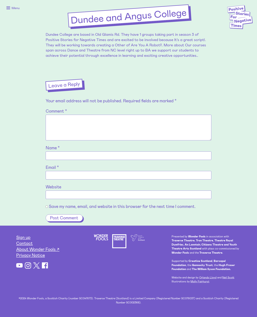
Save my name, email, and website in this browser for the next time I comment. (122, 206)
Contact (24, 243)
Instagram (28, 265)
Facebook (45, 265)
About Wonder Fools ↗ (37, 249)
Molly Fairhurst (199, 281)
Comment (56, 110)
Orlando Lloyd (207, 277)
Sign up (23, 237)
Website (53, 186)
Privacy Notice (30, 255)
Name (53, 147)
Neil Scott (228, 277)
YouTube (19, 265)
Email (52, 167)
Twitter (36, 265)
